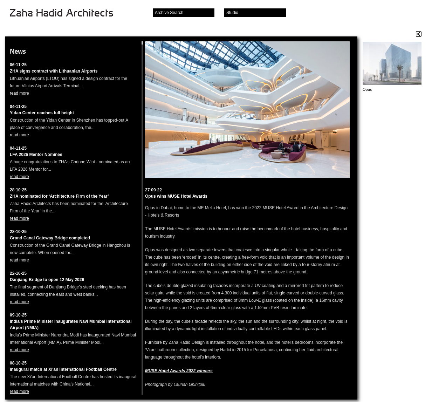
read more (19, 93)
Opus (367, 89)
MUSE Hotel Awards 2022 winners (179, 370)
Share (418, 34)
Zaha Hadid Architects (67, 13)
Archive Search (169, 12)
